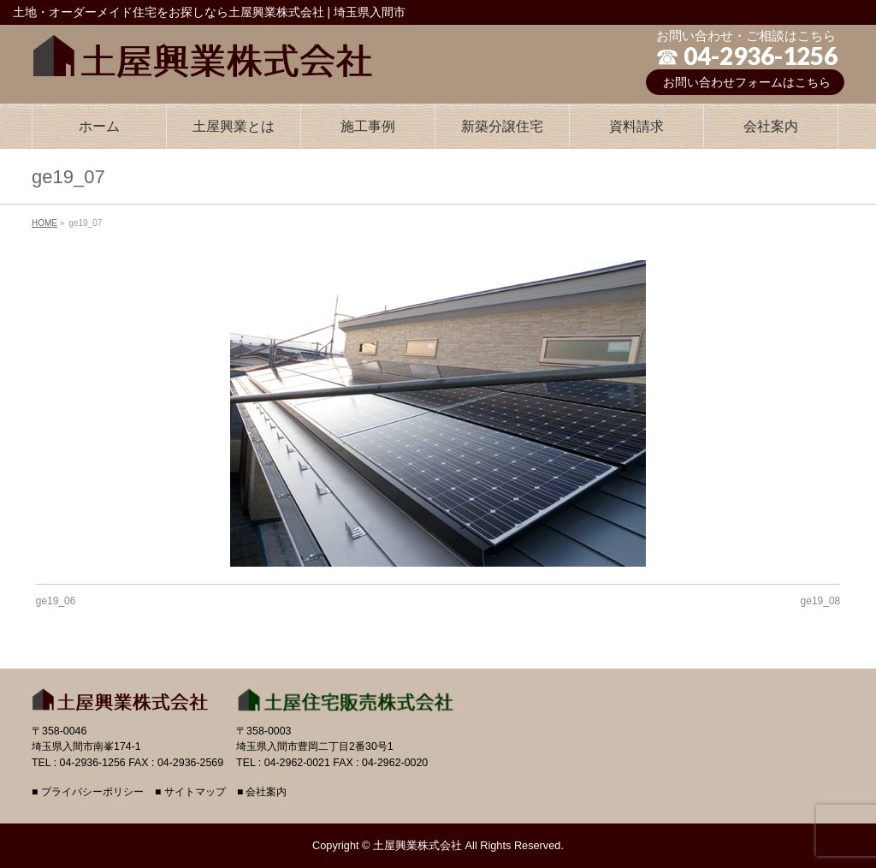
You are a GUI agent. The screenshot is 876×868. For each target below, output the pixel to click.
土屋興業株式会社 (417, 845)
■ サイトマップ (190, 792)
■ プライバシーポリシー (88, 792)
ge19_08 (821, 601)
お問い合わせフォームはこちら (747, 82)
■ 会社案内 (262, 792)
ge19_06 (56, 601)
